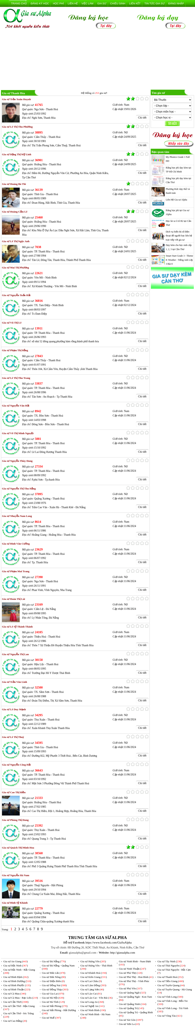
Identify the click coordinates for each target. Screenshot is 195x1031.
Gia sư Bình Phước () (17, 985)
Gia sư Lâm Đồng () (93, 985)
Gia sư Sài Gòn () (131, 1019)
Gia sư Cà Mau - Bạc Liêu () (20, 997)
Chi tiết (142, 117)
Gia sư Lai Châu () (91, 981)
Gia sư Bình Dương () (17, 981)
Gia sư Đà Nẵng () (54, 961)
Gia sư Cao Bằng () (15, 1020)
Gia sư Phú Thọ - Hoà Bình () (136, 976)
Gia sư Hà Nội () (53, 997)
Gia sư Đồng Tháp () (55, 989)
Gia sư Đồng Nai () (54, 985)
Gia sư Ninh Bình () (93, 1010)
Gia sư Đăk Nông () (54, 976)
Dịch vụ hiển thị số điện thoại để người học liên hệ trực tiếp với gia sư (179, 235)
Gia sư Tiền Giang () (170, 981)
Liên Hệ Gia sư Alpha (176, 199)
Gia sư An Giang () (15, 961)
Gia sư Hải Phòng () (55, 1006)
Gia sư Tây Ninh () (169, 961)
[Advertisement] (97, 60)
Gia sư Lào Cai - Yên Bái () (96, 997)
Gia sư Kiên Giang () (93, 976)
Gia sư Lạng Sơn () (92, 989)
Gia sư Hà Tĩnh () (53, 1001)
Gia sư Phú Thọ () (130, 972)
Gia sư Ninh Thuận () (132, 968)
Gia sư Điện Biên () (53, 981)
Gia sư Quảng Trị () (131, 1008)
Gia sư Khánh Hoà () (93, 972)
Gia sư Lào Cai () (91, 993)
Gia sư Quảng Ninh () (132, 1004)
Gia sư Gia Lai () (53, 993)
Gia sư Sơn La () (129, 1024)
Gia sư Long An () (92, 1001)
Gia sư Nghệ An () (92, 1006)
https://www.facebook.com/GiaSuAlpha (108, 942)
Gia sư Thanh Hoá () (170, 976)
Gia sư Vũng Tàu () (169, 1015)
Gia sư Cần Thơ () (15, 1001)
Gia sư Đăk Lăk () (53, 972)
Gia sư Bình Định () (16, 976)
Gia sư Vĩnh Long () (170, 996)
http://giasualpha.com (122, 952)
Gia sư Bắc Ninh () (15, 965)
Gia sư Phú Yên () (130, 988)
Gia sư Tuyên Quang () (171, 985)
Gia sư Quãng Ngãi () (132, 992)
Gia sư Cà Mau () (14, 993)
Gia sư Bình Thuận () (16, 989)
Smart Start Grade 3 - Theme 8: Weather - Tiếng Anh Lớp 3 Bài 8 (179, 259)
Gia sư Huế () (51, 1017)
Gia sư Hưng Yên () (93, 961)
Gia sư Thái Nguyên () (171, 965)
